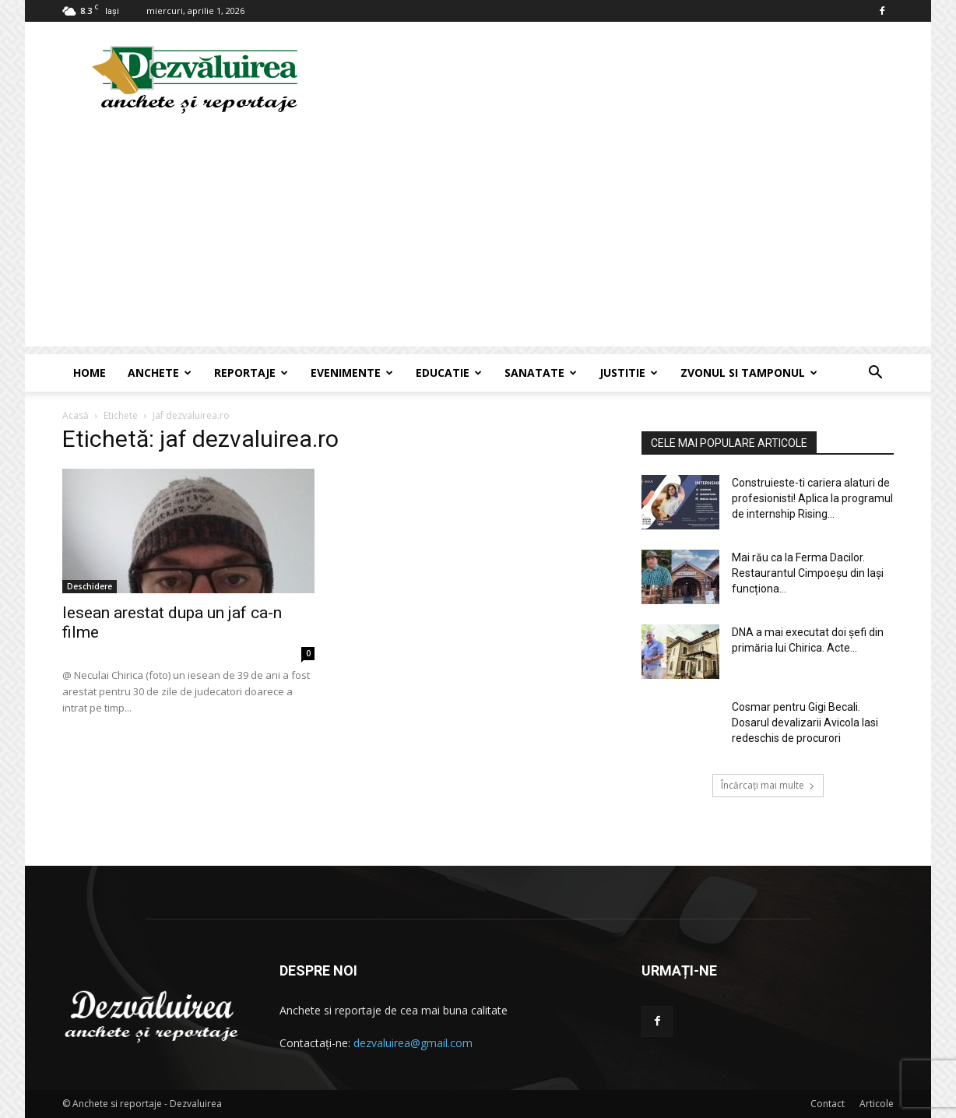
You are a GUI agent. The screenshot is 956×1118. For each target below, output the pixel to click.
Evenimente (352, 372)
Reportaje (251, 372)
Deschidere (89, 586)
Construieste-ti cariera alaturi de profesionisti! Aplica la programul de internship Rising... (812, 498)
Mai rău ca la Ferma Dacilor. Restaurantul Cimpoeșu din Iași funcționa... (808, 573)
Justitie (628, 372)
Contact (827, 1103)
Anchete (160, 372)
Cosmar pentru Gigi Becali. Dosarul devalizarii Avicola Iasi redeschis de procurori (805, 722)
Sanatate (540, 372)
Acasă (75, 415)
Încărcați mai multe (768, 785)
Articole (876, 1103)
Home (89, 372)
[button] (875, 374)
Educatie (449, 372)
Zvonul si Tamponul (748, 372)
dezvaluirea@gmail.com (413, 1042)
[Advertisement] (478, 237)
